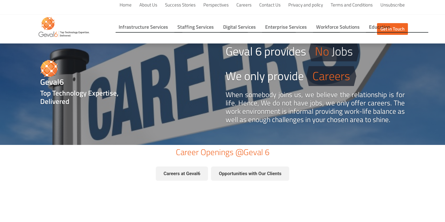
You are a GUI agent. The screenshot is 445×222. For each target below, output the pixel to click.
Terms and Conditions (352, 5)
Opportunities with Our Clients (250, 173)
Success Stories (180, 5)
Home (126, 5)
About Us (148, 5)
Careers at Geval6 (181, 173)
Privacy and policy (305, 5)
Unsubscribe (392, 5)
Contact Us (270, 5)
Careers (244, 5)
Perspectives (216, 5)
